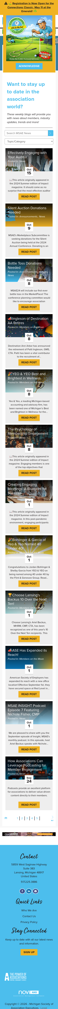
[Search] (50, 133)
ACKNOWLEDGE (29, 66)
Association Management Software (28, 994)
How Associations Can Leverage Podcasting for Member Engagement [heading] (27, 765)
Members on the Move (31, 327)
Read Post (29, 196)
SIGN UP (29, 952)
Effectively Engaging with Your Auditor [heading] (27, 155)
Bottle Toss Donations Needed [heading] (25, 265)
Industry (43, 272)
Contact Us (29, 916)
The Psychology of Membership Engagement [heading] (28, 431)
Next (52, 818)
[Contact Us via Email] (35, 891)
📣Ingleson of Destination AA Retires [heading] (28, 320)
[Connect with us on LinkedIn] (29, 891)
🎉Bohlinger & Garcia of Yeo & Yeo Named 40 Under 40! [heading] (27, 544)
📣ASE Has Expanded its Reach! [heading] (27, 652)
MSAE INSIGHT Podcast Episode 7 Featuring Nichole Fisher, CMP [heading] (27, 709)
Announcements (28, 216)
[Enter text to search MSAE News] (26, 133)
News (22, 161)
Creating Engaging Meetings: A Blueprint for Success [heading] (27, 488)
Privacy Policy (29, 922)
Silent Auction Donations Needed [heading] (27, 210)
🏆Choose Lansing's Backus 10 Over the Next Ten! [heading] (27, 599)
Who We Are (29, 910)
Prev (6, 818)
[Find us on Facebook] (22, 891)
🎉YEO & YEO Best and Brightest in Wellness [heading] (26, 376)
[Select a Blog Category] (29, 141)
